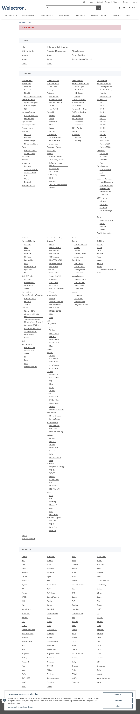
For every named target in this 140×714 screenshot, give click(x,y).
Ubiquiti (99, 674)
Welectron (75, 682)
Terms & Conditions (78, 55)
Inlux (23, 564)
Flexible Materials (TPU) (32, 328)
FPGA (51, 314)
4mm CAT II (53, 106)
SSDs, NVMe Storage (56, 432)
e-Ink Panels (53, 368)
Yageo (99, 682)
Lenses (51, 387)
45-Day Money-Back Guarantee (57, 47)
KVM (48, 320)
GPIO (51, 511)
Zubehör (52, 131)
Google (99, 605)
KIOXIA (24, 625)
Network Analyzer (30, 106)
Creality (24, 556)
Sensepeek (25, 662)
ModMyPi (25, 637)
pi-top (74, 646)
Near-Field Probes (55, 157)
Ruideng (24, 658)
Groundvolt (50, 609)
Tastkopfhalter (52, 134)
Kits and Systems (55, 247)
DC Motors (78, 295)
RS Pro (99, 654)
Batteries (75, 131)
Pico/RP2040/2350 (56, 260)
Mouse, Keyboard (55, 416)
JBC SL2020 (104, 137)
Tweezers (103, 226)
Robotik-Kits (76, 260)
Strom (51, 125)
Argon (49, 577)
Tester (24, 147)
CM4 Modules (54, 254)
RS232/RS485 (54, 479)
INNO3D (74, 569)
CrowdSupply (101, 585)
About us (116, 2)
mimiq (74, 633)
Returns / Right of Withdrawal (82, 59)
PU (25, 357)
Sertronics (50, 662)
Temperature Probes (54, 147)
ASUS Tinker (53, 282)
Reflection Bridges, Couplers (55, 164)
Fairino (24, 569)
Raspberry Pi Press (53, 654)
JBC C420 (103, 128)
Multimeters (26, 131)
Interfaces (27, 166)
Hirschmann (26, 613)
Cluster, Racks (54, 403)
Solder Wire (103, 160)
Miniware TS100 (105, 147)
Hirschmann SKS (52, 613)
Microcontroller (52, 295)
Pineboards (51, 646)
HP (98, 613)
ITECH (99, 250)
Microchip (50, 633)
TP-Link (74, 674)
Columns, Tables (80, 254)
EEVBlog (24, 597)
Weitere (52, 406)
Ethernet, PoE (54, 505)
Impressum (12, 707)
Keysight (100, 254)
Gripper (77, 247)
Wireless (52, 330)
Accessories (26, 163)
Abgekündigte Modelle (104, 233)
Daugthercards (79, 282)
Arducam (100, 573)
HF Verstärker (54, 168)
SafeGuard (50, 658)
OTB (98, 642)
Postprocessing (29, 282)
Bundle (26, 338)
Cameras (50, 371)
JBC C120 (103, 109)
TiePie (24, 674)
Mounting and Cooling (56, 409)
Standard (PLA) (29, 311)
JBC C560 (103, 134)
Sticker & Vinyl (29, 350)
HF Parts (50, 153)
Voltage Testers (29, 153)
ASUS (74, 577)
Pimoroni (25, 573)
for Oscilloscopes (55, 137)
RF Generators (29, 118)
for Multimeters (54, 141)
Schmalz (50, 560)
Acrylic (26, 354)
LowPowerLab (51, 629)
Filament (25, 308)
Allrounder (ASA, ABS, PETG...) (31, 315)
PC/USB (27, 93)
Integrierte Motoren (81, 305)
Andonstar (50, 573)
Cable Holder (51, 150)
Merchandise (53, 266)
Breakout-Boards (55, 457)
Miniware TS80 (105, 144)
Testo (99, 670)
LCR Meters (26, 157)
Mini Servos (78, 298)
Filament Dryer (27, 292)
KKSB (49, 625)
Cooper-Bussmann (78, 585)
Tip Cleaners (104, 153)
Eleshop (74, 597)
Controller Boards (80, 279)
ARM (51, 317)
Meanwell (100, 629)
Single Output (79, 87)
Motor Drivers (79, 285)
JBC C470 (103, 131)
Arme (101, 172)
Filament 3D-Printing (29, 241)
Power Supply (54, 343)
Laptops (49, 349)
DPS (73, 593)
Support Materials (30, 331)
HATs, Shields (51, 324)
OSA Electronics (52, 642)
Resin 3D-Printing (27, 276)
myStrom (50, 637)
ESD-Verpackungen (106, 211)
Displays (49, 352)
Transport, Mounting (31, 169)
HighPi (99, 609)
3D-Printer (27, 244)
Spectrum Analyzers (31, 102)
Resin (23, 341)
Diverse (24, 593)
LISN (51, 178)
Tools (99, 217)
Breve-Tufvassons (103, 581)
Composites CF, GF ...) (31, 325)
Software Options (30, 172)
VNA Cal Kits (53, 172)
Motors (74, 292)
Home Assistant (77, 613)
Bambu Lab (25, 581)
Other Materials (27, 344)
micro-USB (53, 521)
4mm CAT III (53, 109)
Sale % (24, 535)
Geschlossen (78, 125)
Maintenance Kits (30, 266)
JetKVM (49, 564)
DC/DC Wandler (77, 128)
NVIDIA (74, 637)
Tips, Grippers (54, 90)
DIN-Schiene (78, 122)
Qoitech (74, 650)
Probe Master (51, 650)
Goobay (49, 605)
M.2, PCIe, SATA (54, 489)
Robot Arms (78, 263)
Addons (27, 289)
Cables (49, 492)
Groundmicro (26, 609)
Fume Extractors (102, 166)
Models (26, 273)
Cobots (74, 241)
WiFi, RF (52, 473)
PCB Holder (104, 157)
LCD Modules (54, 359)
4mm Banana (54, 96)
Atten (99, 577)
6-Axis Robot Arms (80, 244)
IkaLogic (24, 617)
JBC (73, 617)
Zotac (99, 569)
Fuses (26, 176)
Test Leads (53, 87)
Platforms (27, 257)
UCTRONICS (26, 678)
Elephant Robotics (53, 597)
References (25, 160)
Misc (51, 346)
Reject (118, 706)
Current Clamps (29, 141)
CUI (23, 589)
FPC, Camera (53, 514)
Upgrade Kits (28, 260)
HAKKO (49, 686)
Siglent (99, 266)
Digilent (99, 589)
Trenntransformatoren (79, 109)
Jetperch (100, 244)
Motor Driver (53, 448)
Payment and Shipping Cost (56, 51)
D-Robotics (53, 279)
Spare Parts (28, 270)
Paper (26, 360)
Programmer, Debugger (57, 467)
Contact (125, 2)
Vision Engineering (103, 678)
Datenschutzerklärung (25, 707)
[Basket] (132, 8)
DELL (73, 589)
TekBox (49, 670)
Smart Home (76, 115)
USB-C (51, 524)
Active (51, 118)
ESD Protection (102, 198)
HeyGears (100, 564)
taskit (23, 670)
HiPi (23, 560)
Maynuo (99, 260)
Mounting (77, 141)
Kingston (100, 621)
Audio (51, 327)
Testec (99, 273)
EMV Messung (52, 175)
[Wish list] (124, 8)
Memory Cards (54, 425)
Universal (52, 530)
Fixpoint (49, 601)
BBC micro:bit (54, 308)
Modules (50, 435)
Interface (52, 441)
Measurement (54, 340)
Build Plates (28, 254)
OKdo (99, 637)
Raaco (99, 650)
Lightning (52, 502)
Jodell (74, 560)
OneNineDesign (27, 642)
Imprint (134, 2)
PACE (23, 646)
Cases (49, 394)
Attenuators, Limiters (56, 160)
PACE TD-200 (104, 141)
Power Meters (76, 106)
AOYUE (74, 573)
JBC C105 (103, 102)
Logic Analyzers (27, 122)
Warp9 (24, 682)
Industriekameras (105, 192)
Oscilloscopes (26, 83)
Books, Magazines (55, 263)
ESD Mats (103, 201)
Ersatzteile (27, 182)
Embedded (50, 270)
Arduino (52, 298)
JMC (23, 621)
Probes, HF (50, 112)
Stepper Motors (79, 301)
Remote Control (54, 419)
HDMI (51, 495)
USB (50, 381)
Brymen (99, 247)
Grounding (103, 207)
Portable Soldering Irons (108, 90)
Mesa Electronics (27, 633)
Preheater (103, 93)
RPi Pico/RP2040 (55, 305)
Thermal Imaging (27, 128)
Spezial (51, 128)
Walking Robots (79, 270)
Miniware (100, 263)
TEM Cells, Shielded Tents (58, 184)
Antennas (52, 181)
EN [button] (84, 2)
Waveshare (50, 682)
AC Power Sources (78, 102)
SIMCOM (50, 666)
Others (26, 179)
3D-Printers (28, 279)
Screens (52, 355)
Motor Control (54, 333)
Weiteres (52, 187)
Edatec (99, 593)
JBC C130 (103, 112)
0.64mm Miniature (55, 99)
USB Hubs (52, 470)
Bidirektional (78, 93)
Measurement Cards (31, 144)
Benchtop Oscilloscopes (108, 270)
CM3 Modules (54, 250)
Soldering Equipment (104, 83)
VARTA (74, 678)
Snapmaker (51, 556)
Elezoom (100, 597)
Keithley (49, 621)
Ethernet (52, 476)
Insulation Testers (30, 150)
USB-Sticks (53, 429)
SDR (25, 109)
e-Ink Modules (54, 365)
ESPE (23, 601)
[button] (119, 8)
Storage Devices (52, 422)
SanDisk (100, 658)
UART (51, 483)
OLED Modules (54, 362)
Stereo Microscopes (106, 185)
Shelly (74, 662)
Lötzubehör (101, 150)
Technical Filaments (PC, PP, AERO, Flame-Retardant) (33, 321)
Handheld (27, 90)
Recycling (27, 301)
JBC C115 (103, 106)
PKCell (99, 646)
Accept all (117, 695)
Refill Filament (29, 335)
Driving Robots (79, 266)
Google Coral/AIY (55, 276)
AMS (26, 247)
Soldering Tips (102, 99)
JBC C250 (103, 122)
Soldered (75, 666)
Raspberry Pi (51, 241)
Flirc (98, 601)
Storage (99, 214)
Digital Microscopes (106, 182)
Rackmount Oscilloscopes (33, 96)
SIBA (98, 662)
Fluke (23, 605)
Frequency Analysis (28, 99)
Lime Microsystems (28, 629)
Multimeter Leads (53, 83)
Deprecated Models (28, 185)
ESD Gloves (103, 204)
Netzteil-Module (77, 118)
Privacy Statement (78, 51)
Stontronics (101, 666)
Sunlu (23, 686)
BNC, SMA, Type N (55, 102)
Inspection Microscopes (105, 179)
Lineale (102, 223)
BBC (48, 581)
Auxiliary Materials (30, 366)
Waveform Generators (29, 112)
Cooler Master (51, 585)
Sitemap (49, 55)
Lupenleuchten (105, 188)
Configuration (117, 700)
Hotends (27, 250)
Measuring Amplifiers (29, 125)
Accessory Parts (105, 96)
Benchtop (27, 87)
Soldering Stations (106, 87)
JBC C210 (103, 115)
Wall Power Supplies (79, 112)
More (101, 163)
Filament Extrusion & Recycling (32, 295)
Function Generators (31, 115)
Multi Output (78, 90)
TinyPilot (75, 564)
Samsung (75, 658)
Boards (51, 244)
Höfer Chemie (101, 556)
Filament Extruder (30, 298)
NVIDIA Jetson (54, 273)
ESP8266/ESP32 (55, 311)
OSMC (74, 642)
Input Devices (51, 413)
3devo (74, 556)
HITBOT (99, 560)
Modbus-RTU (53, 486)
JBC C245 (103, 118)
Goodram (75, 605)
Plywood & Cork (29, 347)
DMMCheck (101, 241)
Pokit (23, 650)
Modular (77, 96)
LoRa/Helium (53, 285)
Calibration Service (103, 2)
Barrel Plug (53, 527)
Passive (52, 115)
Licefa (99, 625)
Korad (99, 257)
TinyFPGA (50, 674)
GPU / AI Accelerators (56, 289)
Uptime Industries (53, 678)
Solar (51, 454)
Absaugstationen (105, 169)
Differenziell (53, 122)
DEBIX (49, 589)
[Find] (71, 7)
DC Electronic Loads (79, 99)
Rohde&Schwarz (77, 654)
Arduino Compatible (56, 301)
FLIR (73, 601)
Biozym (74, 581)
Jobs (92, 2)
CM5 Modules (54, 257)
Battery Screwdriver (106, 220)
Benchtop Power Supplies (80, 83)
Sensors (52, 438)
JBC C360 (103, 125)
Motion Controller (78, 276)
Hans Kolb (75, 609)
